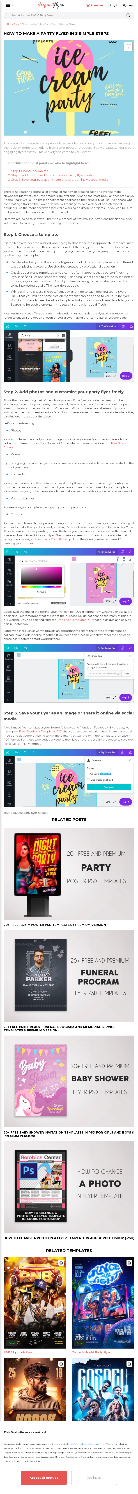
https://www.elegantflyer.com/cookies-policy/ (57, 1457)
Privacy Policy (34, 1461)
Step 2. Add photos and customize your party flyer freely (52, 175)
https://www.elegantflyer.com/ (83, 1444)
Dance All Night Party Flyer (91, 1352)
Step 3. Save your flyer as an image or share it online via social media (59, 179)
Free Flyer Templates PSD (75, 620)
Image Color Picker (54, 539)
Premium (94, 5)
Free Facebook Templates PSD (40, 731)
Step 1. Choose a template (29, 171)
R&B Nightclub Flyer (18, 1352)
